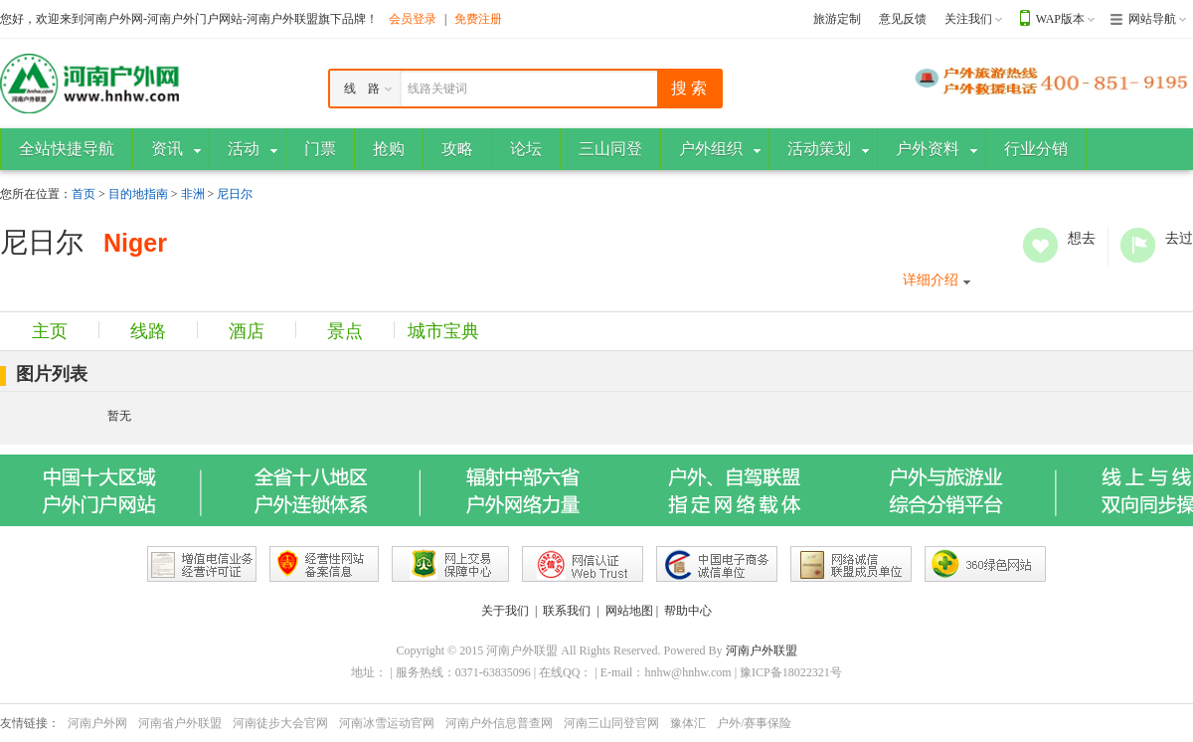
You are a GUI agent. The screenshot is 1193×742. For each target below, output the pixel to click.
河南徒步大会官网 (280, 723)
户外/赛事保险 (754, 723)
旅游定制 (837, 19)
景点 (345, 331)
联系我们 (567, 611)
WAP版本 (1060, 19)
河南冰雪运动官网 (386, 723)
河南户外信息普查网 (499, 723)
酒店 (246, 331)
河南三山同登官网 (611, 723)
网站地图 (629, 611)
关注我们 (968, 19)
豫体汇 (688, 723)
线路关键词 (437, 88)
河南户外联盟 (761, 650)
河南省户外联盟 (180, 723)
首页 (83, 194)
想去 (1040, 245)
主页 (50, 331)
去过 (1137, 245)
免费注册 (478, 19)
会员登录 (412, 19)
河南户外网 (97, 723)
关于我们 (505, 611)
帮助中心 (688, 611)
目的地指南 (138, 194)
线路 (148, 331)
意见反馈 (903, 19)
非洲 (193, 194)
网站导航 (1152, 19)
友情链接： (30, 723)
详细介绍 (930, 280)
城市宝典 (443, 331)
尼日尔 (235, 194)
